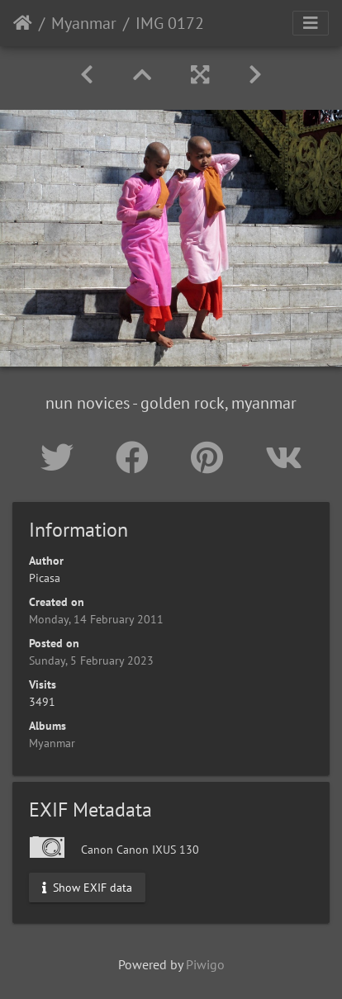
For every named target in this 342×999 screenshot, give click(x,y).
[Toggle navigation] (310, 23)
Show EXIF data (87, 887)
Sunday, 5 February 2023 (91, 660)
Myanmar (83, 23)
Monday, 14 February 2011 (96, 619)
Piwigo (205, 964)
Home (22, 23)
